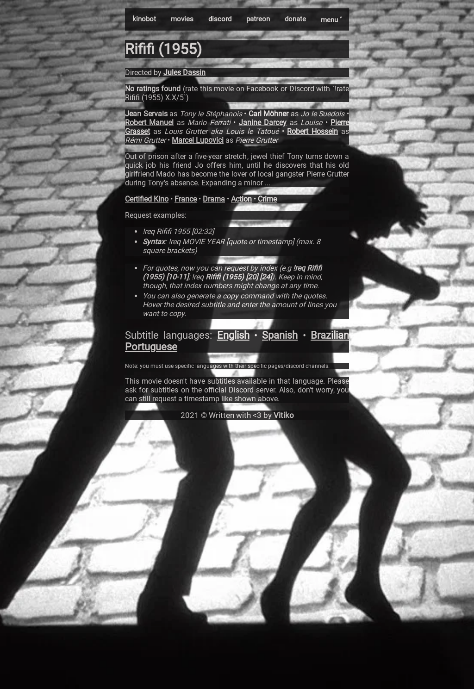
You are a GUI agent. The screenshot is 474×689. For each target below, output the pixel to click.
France (186, 199)
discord (219, 19)
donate (295, 19)
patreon (258, 19)
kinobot (144, 19)
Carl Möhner (269, 113)
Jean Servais (146, 113)
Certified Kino (146, 199)
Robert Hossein (312, 131)
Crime (267, 199)
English (233, 335)
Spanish (280, 335)
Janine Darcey (263, 122)
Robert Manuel (149, 122)
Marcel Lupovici (198, 140)
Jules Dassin (184, 72)
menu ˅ (331, 20)
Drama (214, 199)
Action (241, 199)
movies (182, 19)
